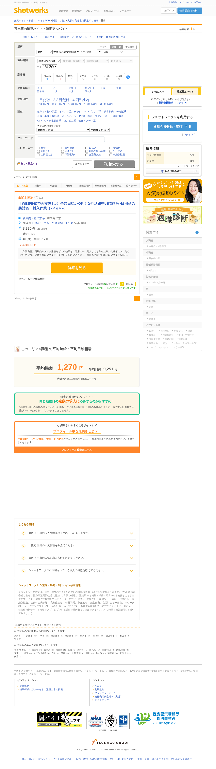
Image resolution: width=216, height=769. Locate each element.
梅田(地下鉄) (20, 650)
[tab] (158, 91)
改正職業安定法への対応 (108, 696)
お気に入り (110, 10)
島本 (63, 653)
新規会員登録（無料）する (172, 126)
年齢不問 (169, 339)
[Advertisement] (77, 319)
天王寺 (35, 650)
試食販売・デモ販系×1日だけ (75, 37)
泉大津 (59, 650)
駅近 (190, 331)
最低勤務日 (100, 185)
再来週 (40, 91)
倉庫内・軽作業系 (47, 111)
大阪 (53, 653)
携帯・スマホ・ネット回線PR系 (106, 116)
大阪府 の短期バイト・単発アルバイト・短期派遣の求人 (41, 671)
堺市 (42, 635)
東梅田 (123, 653)
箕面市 (17, 639)
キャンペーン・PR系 (73, 116)
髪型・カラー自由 (171, 343)
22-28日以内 (74, 104)
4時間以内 (70, 154)
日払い (92, 147)
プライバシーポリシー (106, 693)
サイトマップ (102, 700)
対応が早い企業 (97, 151)
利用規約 (99, 689)
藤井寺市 (110, 635)
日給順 (69, 185)
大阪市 (29, 635)
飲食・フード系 (87, 120)
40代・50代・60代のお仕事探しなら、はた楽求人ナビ (104, 759)
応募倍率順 (131, 185)
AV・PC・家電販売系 (49, 120)
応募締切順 (116, 185)
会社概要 (24, 686)
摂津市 (17, 635)
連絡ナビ (63, 10)
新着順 (38, 185)
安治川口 (106, 650)
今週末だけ (48, 37)
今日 (39, 88)
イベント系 (65, 111)
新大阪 (99, 653)
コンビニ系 (70, 120)
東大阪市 (69, 635)
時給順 (53, 185)
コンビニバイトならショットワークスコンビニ (47, 759)
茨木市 (83, 635)
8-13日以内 (43, 104)
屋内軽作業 (154, 258)
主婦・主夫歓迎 (186, 335)
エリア (103, 47)
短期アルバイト (172, 671)
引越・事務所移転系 (48, 116)
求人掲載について (176, 2)
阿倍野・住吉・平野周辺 (47, 223)
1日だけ (43, 100)
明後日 (72, 88)
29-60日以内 (90, 104)
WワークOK (191, 343)
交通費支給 (95, 154)
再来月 (88, 91)
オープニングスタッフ (160, 347)
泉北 (120, 671)
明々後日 (89, 88)
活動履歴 (77, 10)
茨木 (16, 653)
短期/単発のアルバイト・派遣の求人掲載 (41, 689)
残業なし (153, 335)
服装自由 (153, 343)
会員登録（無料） (189, 10)
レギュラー (125, 10)
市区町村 (129, 47)
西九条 (92, 650)
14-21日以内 (58, 104)
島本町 (96, 635)
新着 (43, 147)
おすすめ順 (22, 185)
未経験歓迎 (119, 154)
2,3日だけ (61, 100)
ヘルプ (98, 686)
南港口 (17, 656)
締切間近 (69, 147)
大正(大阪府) (40, 653)
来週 (118, 88)
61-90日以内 (106, 104)
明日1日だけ (30, 37)
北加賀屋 (76, 653)
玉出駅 (69, 223)
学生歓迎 (180, 347)
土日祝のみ (47, 154)
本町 (88, 653)
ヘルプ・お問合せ (194, 2)
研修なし (69, 151)
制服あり (182, 339)
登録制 (116, 147)
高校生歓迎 (154, 339)
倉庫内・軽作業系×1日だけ (110, 37)
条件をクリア (82, 164)
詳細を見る (77, 268)
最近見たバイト (185, 91)
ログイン (169, 10)
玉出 (70, 650)
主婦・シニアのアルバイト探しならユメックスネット (165, 759)
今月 (55, 91)
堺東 (26, 653)
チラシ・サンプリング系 (88, 111)
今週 (102, 88)
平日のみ (118, 151)
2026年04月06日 (157, 282)
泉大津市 (55, 635)
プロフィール (93, 10)
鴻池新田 (120, 650)
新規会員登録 (166, 102)
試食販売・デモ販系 (115, 111)
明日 (55, 88)
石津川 (47, 650)
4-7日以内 (81, 100)
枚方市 (123, 635)
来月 (71, 91)
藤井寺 (111, 653)
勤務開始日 (84, 185)
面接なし (45, 151)
